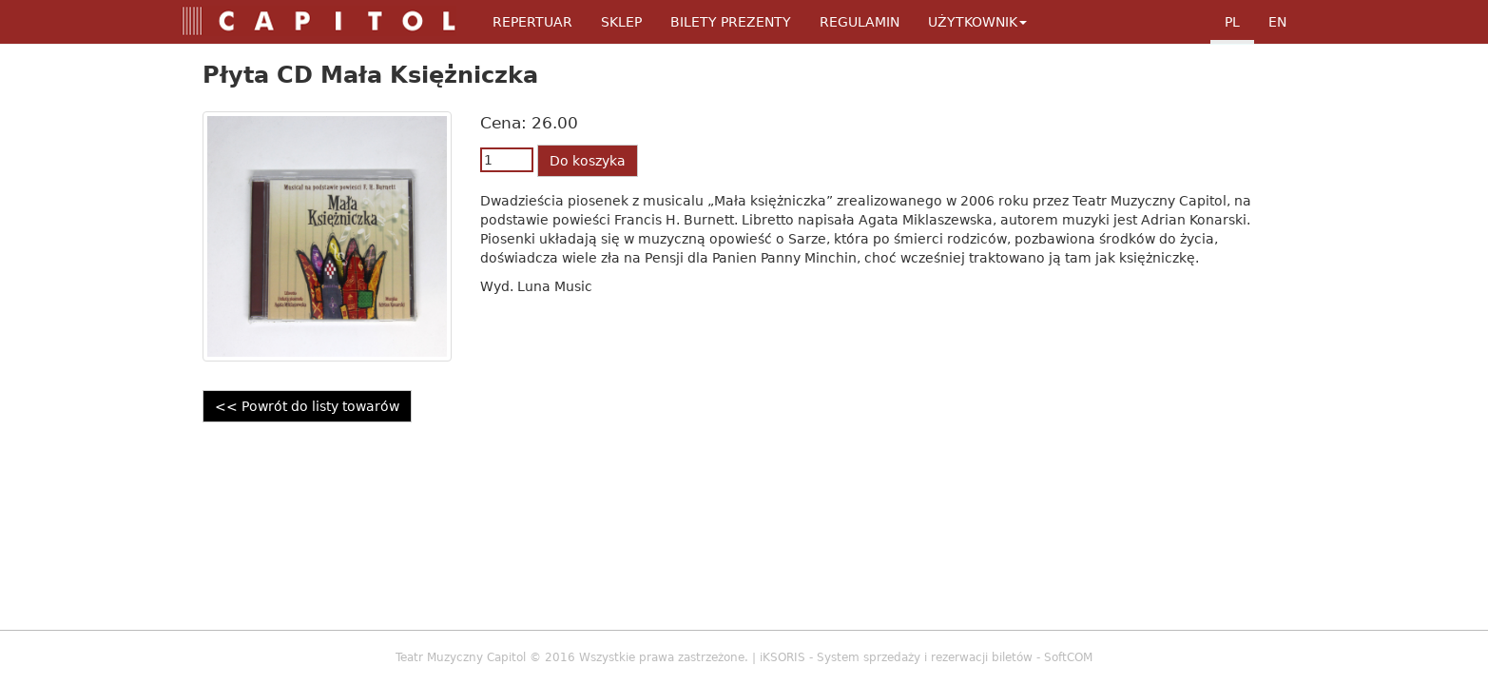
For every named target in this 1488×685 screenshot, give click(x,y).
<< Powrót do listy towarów (307, 406)
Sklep (621, 21)
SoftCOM (1068, 657)
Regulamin (859, 21)
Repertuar (532, 21)
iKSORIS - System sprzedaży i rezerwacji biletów (896, 657)
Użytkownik (977, 21)
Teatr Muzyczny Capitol (461, 657)
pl (1232, 21)
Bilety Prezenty (730, 21)
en (1277, 21)
